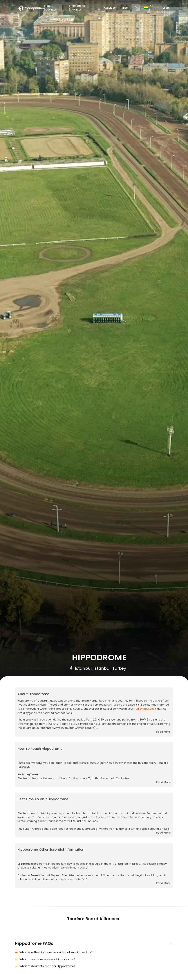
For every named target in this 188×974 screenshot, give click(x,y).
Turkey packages (145, 709)
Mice (125, 7)
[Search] (136, 7)
